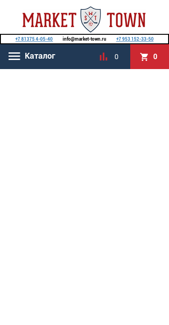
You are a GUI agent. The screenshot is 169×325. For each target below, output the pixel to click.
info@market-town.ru (84, 39)
